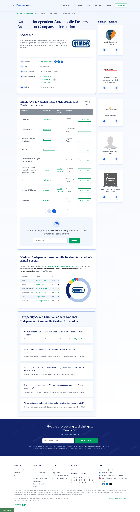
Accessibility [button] (20, 505)
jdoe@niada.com (41, 292)
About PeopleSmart (20, 470)
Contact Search (38, 470)
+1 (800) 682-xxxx (60, 190)
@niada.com (47, 119)
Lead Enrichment (39, 472)
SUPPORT (98, 5)
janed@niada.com (41, 288)
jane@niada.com (41, 280)
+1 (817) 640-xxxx (46, 76)
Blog (15, 475)
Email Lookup (37, 481)
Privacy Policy (98, 446)
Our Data (36, 475)
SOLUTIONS (67, 5)
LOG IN (108, 5)
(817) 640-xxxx (45, 82)
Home (19, 13)
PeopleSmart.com (53, 449)
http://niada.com (46, 61)
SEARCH (74, 240)
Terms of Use (88, 446)
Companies (28, 13)
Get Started (121, 5)
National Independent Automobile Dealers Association (61, 266)
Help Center (56, 472)
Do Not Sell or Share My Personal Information (60, 477)
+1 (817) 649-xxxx (45, 79)
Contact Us (56, 470)
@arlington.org (48, 180)
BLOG (89, 5)
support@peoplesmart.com (110, 470)
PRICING (80, 5)
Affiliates (17, 472)
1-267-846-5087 (106, 472)
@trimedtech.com (49, 150)
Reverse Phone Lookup (41, 478)
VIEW (84, 120)
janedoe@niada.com (42, 301)
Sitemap (74, 470)
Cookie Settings (7, 510)
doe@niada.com (41, 296)
